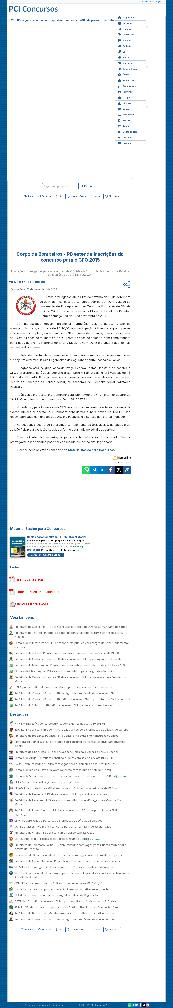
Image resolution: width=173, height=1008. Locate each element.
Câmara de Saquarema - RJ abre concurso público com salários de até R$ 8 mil (71, 776)
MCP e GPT (126, 80)
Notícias (124, 28)
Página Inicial (127, 17)
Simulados (126, 114)
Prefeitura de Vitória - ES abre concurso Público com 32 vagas (54, 832)
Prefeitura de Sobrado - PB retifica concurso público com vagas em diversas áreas (67, 705)
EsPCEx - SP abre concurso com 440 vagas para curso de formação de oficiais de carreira (71, 729)
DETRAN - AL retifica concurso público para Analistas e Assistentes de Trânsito (65, 901)
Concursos (126, 34)
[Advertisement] (43, 224)
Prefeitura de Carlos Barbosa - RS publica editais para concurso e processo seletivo (67, 861)
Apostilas (125, 22)
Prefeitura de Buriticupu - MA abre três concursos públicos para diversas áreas (65, 913)
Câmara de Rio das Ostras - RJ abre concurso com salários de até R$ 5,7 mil (62, 770)
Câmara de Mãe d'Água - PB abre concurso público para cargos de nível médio (65, 671)
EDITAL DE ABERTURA (31, 579)
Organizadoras (128, 131)
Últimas (124, 74)
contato (108, 20)
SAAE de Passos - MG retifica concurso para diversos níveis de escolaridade (62, 826)
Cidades (124, 102)
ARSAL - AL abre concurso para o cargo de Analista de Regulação (56, 895)
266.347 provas (90, 20)
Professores (127, 85)
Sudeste (124, 46)
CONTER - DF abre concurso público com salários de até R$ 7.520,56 (58, 883)
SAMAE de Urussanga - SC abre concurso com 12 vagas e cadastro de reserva (64, 867)
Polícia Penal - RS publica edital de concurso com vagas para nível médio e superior (68, 855)
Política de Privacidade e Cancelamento (44, 1005)
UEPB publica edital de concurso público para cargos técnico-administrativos (64, 687)
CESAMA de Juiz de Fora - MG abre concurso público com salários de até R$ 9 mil (66, 788)
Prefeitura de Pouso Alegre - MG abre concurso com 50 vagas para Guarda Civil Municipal (65, 812)
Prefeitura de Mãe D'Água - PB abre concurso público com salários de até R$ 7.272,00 (69, 665)
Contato (124, 142)
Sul (122, 51)
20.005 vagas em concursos (29, 20)
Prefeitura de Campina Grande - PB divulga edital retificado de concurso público (66, 693)
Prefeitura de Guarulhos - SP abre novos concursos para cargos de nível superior (66, 752)
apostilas (57, 20)
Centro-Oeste (127, 69)
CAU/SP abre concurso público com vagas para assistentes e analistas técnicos (65, 764)
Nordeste (125, 63)
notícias (71, 20)
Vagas (123, 108)
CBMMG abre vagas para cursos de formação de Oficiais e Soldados (58, 820)
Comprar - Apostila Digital (45, 554)
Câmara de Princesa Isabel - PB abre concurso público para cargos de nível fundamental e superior (71, 645)
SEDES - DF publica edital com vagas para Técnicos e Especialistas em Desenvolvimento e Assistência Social (72, 875)
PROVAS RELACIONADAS (32, 604)
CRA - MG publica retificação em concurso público (46, 782)
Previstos (125, 91)
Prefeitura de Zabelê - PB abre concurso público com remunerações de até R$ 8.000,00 (70, 653)
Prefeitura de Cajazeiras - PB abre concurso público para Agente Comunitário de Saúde (70, 627)
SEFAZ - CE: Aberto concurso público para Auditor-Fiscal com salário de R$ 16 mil (66, 907)
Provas (124, 120)
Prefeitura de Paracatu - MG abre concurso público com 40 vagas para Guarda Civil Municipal (68, 802)
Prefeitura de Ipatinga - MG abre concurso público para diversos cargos (60, 794)
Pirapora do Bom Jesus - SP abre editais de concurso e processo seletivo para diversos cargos (69, 744)
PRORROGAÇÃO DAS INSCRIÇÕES (38, 592)
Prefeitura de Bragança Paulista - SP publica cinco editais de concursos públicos (66, 735)
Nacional (125, 40)
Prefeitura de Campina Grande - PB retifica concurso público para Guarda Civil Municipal (72, 699)
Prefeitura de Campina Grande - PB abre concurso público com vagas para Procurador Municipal (70, 679)
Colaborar (125, 137)
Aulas (123, 125)
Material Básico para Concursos (91, 450)
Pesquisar (88, 186)
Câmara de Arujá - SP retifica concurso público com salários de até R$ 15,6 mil (64, 758)
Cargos (124, 97)
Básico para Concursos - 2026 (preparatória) (56, 537)
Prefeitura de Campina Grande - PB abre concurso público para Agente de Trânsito (68, 659)
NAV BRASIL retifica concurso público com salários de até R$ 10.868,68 (59, 723)
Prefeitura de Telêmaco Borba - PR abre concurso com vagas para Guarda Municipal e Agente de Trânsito (70, 847)
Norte (123, 57)
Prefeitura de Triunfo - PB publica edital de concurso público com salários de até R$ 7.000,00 (68, 635)
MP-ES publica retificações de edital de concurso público (57, 839)
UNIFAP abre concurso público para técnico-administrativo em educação (61, 889)
